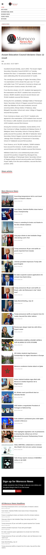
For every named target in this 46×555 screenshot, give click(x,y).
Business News (5, 14)
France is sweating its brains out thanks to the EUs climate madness (20, 515)
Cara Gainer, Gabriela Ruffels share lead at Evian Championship (19, 511)
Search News (5, 16)
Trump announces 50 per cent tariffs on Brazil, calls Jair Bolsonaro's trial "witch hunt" (27, 290)
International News (7, 12)
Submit (18, 491)
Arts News (4, 9)
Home (2, 7)
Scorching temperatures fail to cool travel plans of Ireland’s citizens (20, 506)
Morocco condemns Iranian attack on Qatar (28, 366)
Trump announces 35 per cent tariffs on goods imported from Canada (21, 523)
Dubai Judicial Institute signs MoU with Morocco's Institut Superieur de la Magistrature (27, 382)
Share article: (7, 171)
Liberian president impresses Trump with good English (16, 527)
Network (3, 19)
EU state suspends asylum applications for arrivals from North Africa (20, 532)
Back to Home (5, 24)
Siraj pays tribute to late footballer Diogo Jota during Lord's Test (19, 519)
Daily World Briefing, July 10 (23, 301)
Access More (5, 193)
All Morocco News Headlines (13, 503)
